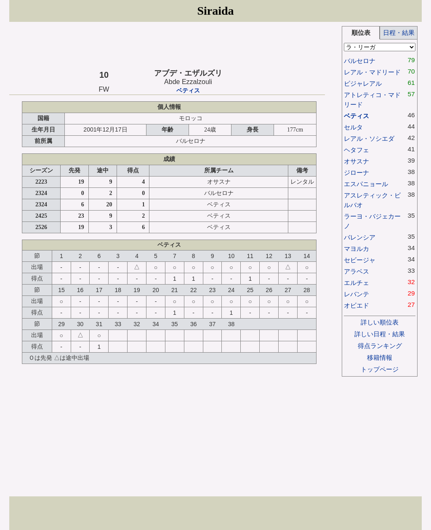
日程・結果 (399, 32)
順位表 (360, 32)
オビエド (356, 305)
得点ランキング (380, 345)
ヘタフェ (356, 149)
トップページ (380, 369)
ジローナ (356, 172)
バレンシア (359, 237)
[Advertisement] (167, 45)
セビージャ (359, 260)
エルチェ (356, 282)
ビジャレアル (363, 83)
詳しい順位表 (380, 322)
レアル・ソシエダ (369, 138)
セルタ (353, 127)
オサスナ (356, 161)
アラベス (356, 271)
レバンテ (356, 294)
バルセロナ (359, 60)
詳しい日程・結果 (379, 334)
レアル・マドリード (372, 72)
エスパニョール (366, 183)
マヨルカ (356, 248)
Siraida (215, 10)
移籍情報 (379, 357)
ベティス (188, 90)
